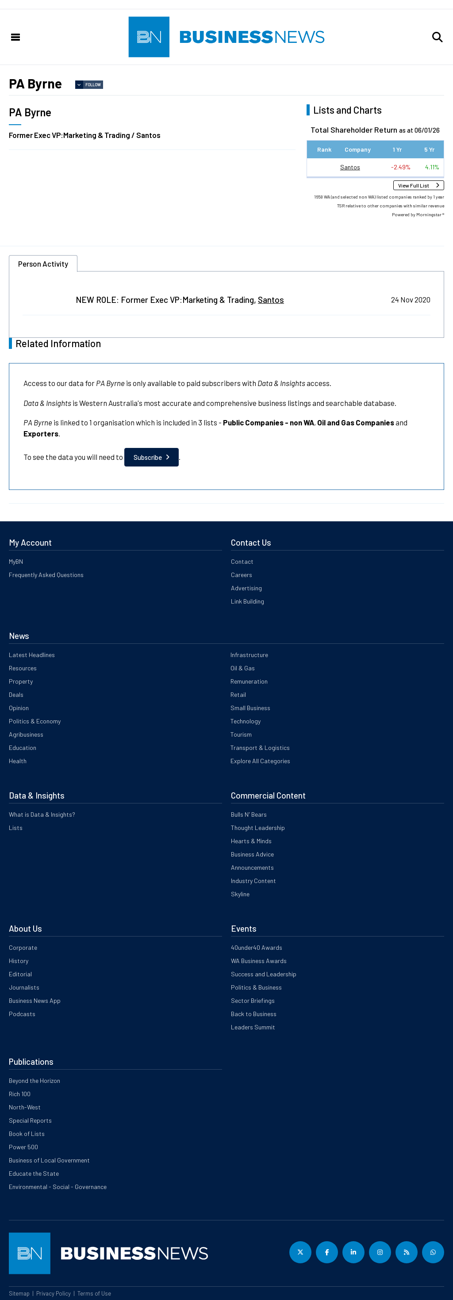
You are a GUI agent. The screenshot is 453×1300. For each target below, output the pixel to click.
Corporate (23, 947)
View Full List (413, 185)
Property (21, 681)
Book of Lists (27, 1133)
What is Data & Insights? (42, 814)
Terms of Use (94, 1293)
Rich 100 (20, 1093)
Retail (238, 694)
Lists (16, 827)
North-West (25, 1107)
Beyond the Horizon (34, 1080)
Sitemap (19, 1293)
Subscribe (148, 457)
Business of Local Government (49, 1160)
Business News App (35, 1000)
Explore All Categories (260, 761)
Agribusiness (26, 734)
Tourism (241, 734)
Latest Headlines (32, 654)
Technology (245, 721)
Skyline (240, 894)
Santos (350, 167)
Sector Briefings (253, 1000)
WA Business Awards (259, 960)
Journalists (24, 987)
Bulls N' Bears (249, 814)
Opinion (19, 707)
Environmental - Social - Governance (58, 1186)
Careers (241, 574)
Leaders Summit (253, 1027)
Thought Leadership (258, 827)
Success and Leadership (263, 974)
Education (22, 747)
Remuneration (249, 681)
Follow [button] (93, 84)
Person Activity (43, 263)
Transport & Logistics (260, 747)
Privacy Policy (53, 1293)
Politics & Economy (35, 721)
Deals (16, 694)
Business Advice (252, 854)
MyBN (16, 561)
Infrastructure (249, 654)
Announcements (252, 867)
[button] (437, 37)
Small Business (250, 707)
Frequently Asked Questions (46, 574)
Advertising (246, 588)
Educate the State (34, 1173)
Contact (242, 561)
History (18, 960)
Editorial (20, 974)
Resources (23, 668)
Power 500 (23, 1147)
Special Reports (30, 1120)
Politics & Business (256, 987)
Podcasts (22, 1013)
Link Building (247, 601)
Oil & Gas (242, 668)
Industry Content (253, 880)
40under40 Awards (256, 947)
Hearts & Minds (251, 841)
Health (18, 761)
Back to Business (253, 1013)
